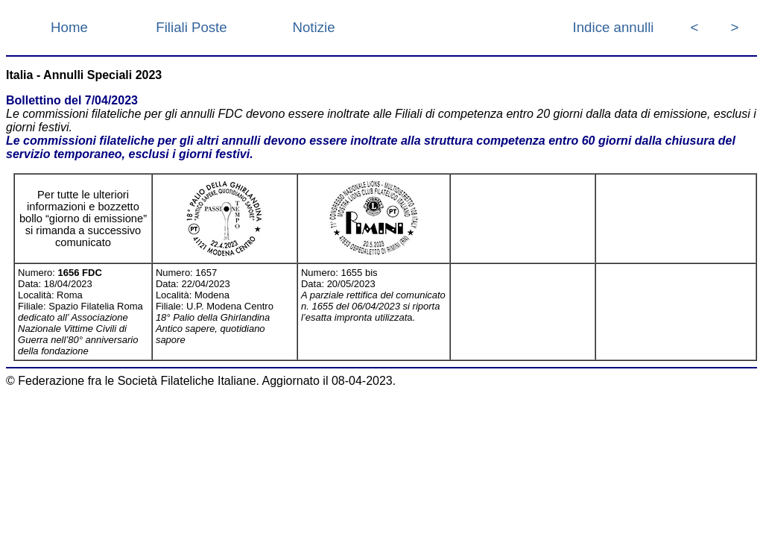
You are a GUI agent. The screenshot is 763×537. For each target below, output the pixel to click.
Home (69, 27)
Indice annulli (613, 27)
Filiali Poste (191, 27)
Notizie (313, 27)
